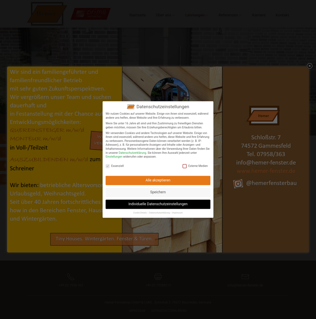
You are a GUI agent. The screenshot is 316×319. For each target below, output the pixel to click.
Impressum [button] (177, 210)
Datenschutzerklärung (132, 149)
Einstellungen (114, 153)
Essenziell (115, 163)
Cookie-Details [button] (140, 210)
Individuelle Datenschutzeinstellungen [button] (157, 201)
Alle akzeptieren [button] (158, 177)
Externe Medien (195, 163)
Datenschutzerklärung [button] (159, 210)
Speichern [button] (158, 189)
